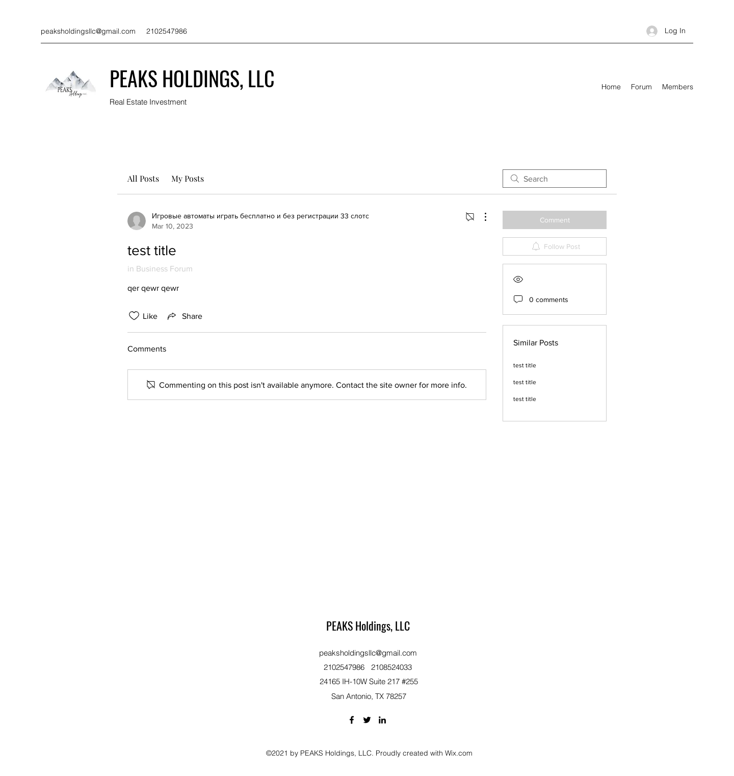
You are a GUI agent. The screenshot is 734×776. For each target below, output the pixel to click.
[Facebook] (352, 720)
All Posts (143, 178)
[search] (555, 178)
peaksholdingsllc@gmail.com (88, 31)
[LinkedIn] (382, 720)
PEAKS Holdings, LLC (368, 625)
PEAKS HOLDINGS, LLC (192, 78)
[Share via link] (184, 316)
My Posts (187, 178)
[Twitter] (367, 720)
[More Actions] (480, 217)
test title (524, 365)
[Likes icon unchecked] (134, 316)
